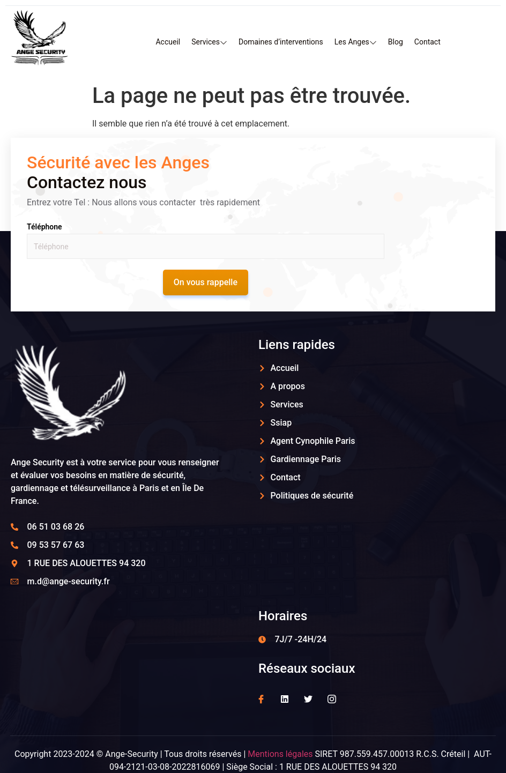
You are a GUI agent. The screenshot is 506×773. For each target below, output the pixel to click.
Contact (427, 42)
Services (209, 42)
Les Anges (355, 42)
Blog (395, 42)
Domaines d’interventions (281, 42)
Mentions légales (280, 754)
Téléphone (44, 226)
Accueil (167, 42)
